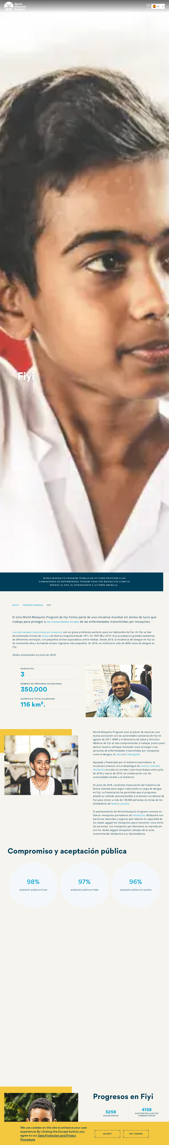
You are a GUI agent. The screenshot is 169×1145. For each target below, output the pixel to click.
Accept (107, 1134)
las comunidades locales (64, 622)
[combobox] (158, 6)
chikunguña (133, 754)
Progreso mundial (33, 605)
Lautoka (124, 803)
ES (156, 6)
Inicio (15, 605)
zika (118, 754)
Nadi (114, 803)
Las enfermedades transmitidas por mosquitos (40, 632)
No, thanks (136, 1134)
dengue (51, 635)
